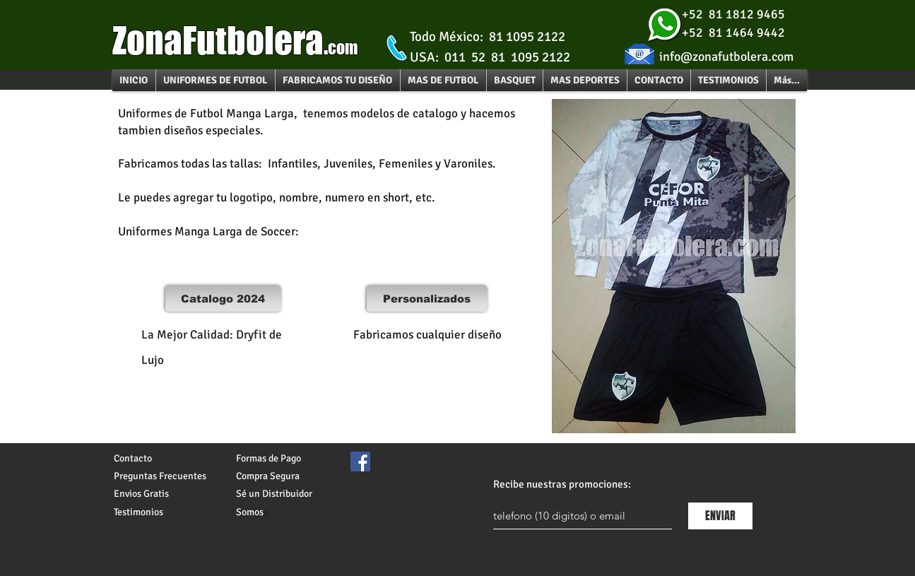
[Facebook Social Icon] (360, 461)
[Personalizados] (427, 299)
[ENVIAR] (720, 515)
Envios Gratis (141, 494)
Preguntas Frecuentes (160, 476)
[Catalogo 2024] (223, 299)
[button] (443, 80)
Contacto (133, 458)
